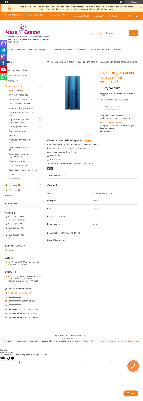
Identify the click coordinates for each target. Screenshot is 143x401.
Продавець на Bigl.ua (71, 338)
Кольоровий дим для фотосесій (18, 148)
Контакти (81, 49)
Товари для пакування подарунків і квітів (19, 155)
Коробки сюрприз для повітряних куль (19, 120)
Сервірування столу (64, 62)
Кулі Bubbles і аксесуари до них (21, 113)
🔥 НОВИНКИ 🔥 (16, 90)
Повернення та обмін (100, 49)
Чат (131, 393)
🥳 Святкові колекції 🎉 (16, 75)
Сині (88, 140)
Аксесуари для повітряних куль (21, 141)
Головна (9, 49)
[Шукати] (133, 33)
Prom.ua (86, 335)
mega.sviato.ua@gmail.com (20, 293)
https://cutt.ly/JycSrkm (28, 309)
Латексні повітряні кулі (19, 103)
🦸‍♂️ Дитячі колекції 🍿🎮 (16, 70)
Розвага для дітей (17, 161)
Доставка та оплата (63, 49)
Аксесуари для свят (18, 126)
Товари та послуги (37, 49)
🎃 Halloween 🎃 (12, 185)
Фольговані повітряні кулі (21, 108)
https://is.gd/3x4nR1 (31, 313)
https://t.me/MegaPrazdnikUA (40, 317)
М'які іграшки (15, 178)
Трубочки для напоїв (86, 62)
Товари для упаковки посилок (23, 170)
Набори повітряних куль (20, 99)
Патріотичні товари (18, 165)
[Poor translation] (10, 358)
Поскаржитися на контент (103, 341)
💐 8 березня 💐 (12, 190)
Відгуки (117, 49)
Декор (12, 135)
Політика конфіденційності (128, 341)
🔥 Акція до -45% (12, 80)
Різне (11, 174)
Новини (8, 195)
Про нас (21, 49)
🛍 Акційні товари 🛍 (19, 94)
